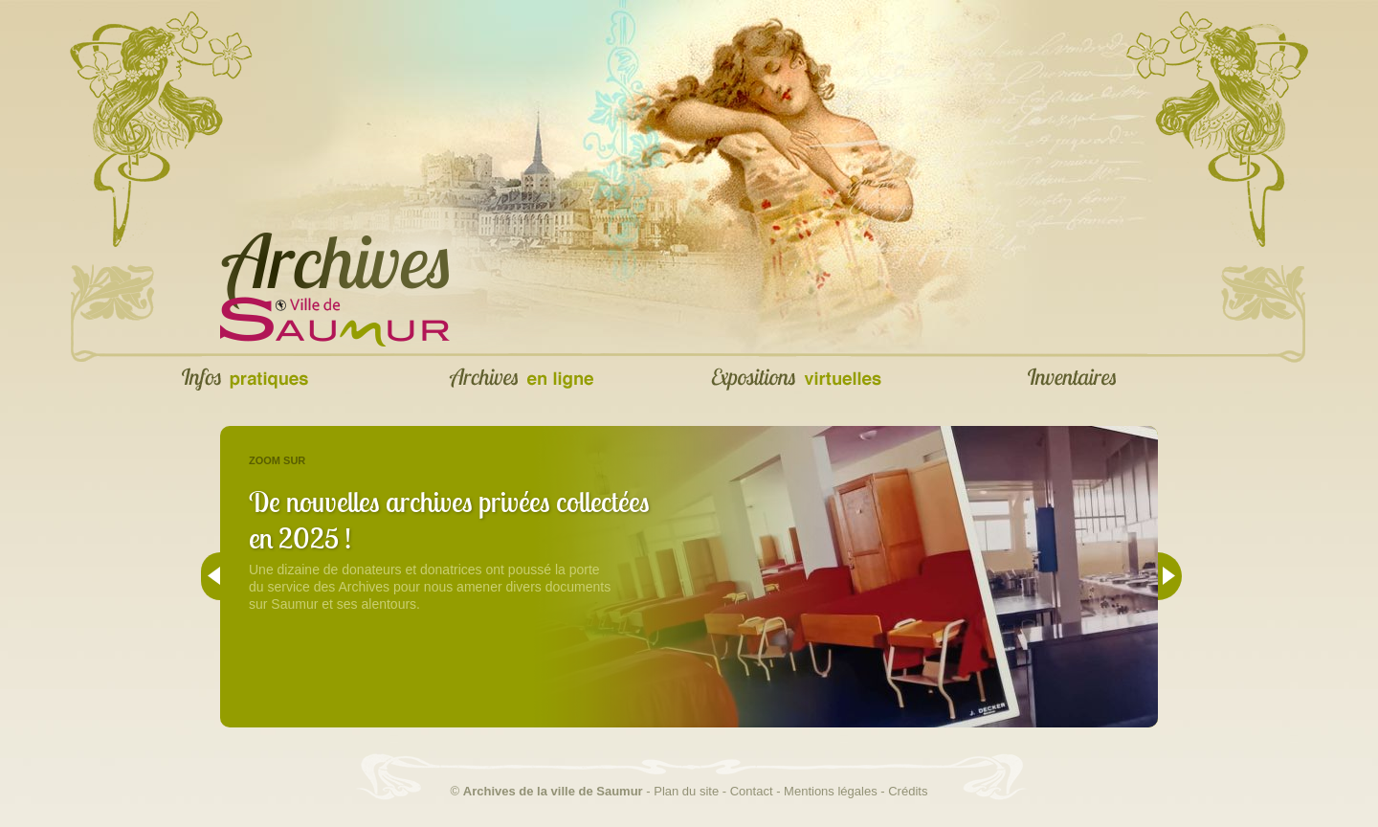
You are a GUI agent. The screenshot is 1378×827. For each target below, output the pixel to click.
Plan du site (686, 791)
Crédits (907, 791)
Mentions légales (831, 791)
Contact (751, 791)
